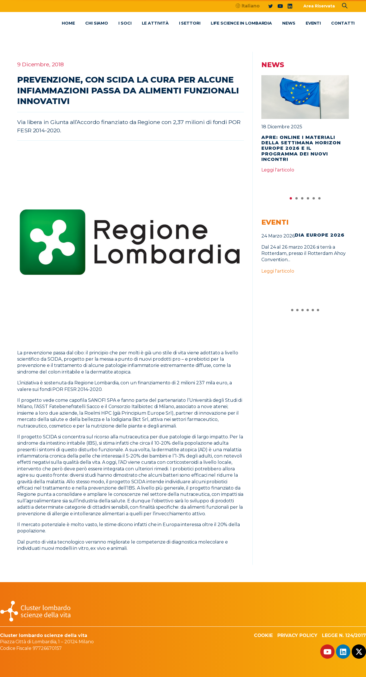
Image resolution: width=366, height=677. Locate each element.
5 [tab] (314, 199)
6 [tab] (319, 199)
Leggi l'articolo (277, 170)
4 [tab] (308, 199)
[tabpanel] (305, 126)
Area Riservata (319, 6)
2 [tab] (296, 199)
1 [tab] (291, 199)
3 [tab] (302, 199)
